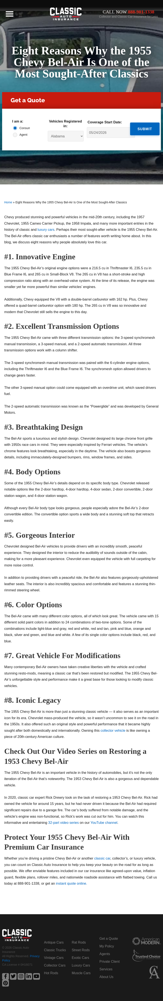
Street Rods (81, 950)
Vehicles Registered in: (65, 123)
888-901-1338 (141, 11)
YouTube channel (103, 822)
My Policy (106, 946)
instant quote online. (71, 883)
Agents (104, 953)
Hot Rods (51, 973)
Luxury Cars (81, 965)
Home (8, 202)
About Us (106, 976)
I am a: (17, 121)
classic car (102, 858)
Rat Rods (79, 942)
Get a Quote (108, 938)
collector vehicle (113, 730)
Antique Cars (54, 942)
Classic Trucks (55, 950)
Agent (23, 134)
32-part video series (63, 822)
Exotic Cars (80, 957)
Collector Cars (54, 965)
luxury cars (46, 229)
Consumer (23, 128)
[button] (9, 13)
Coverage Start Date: (104, 122)
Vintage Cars (53, 957)
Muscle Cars (81, 973)
